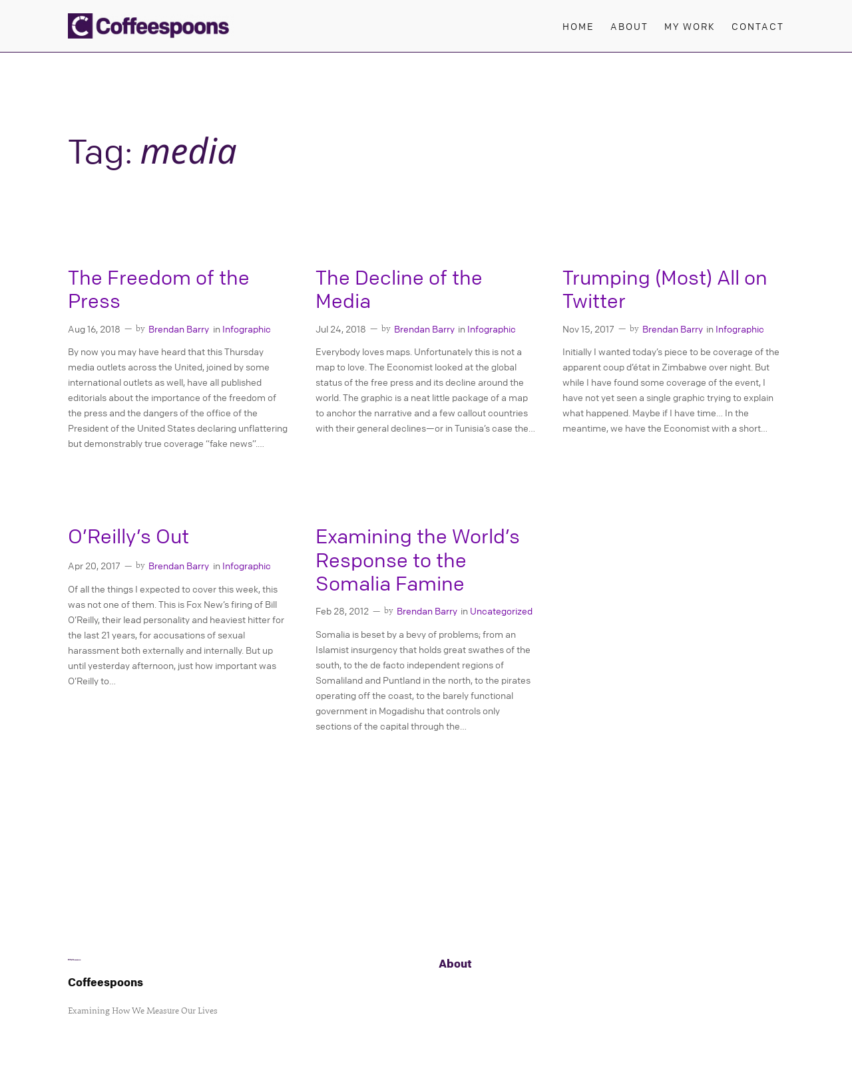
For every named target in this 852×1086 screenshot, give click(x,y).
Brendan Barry (178, 329)
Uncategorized (501, 610)
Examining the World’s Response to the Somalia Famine (418, 560)
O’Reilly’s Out (128, 536)
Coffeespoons (105, 982)
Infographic (246, 329)
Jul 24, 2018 (341, 329)
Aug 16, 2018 (94, 329)
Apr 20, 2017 (94, 565)
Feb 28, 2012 (342, 610)
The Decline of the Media (399, 289)
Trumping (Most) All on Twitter (664, 289)
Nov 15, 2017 (588, 329)
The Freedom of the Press (159, 289)
